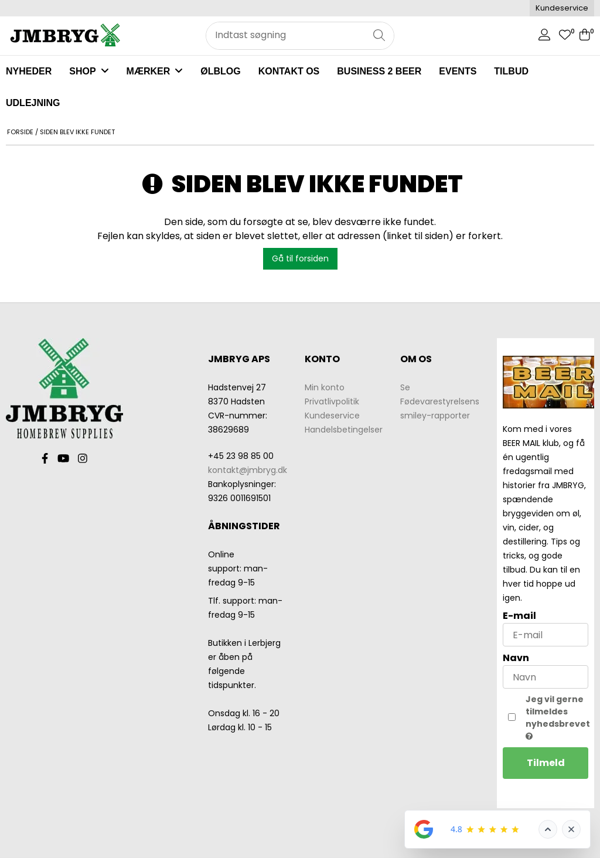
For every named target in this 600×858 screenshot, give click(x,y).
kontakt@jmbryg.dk (247, 470)
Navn (516, 658)
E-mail (519, 615)
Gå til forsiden (300, 258)
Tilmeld (546, 763)
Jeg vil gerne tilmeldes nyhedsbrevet (556, 716)
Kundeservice (562, 7)
